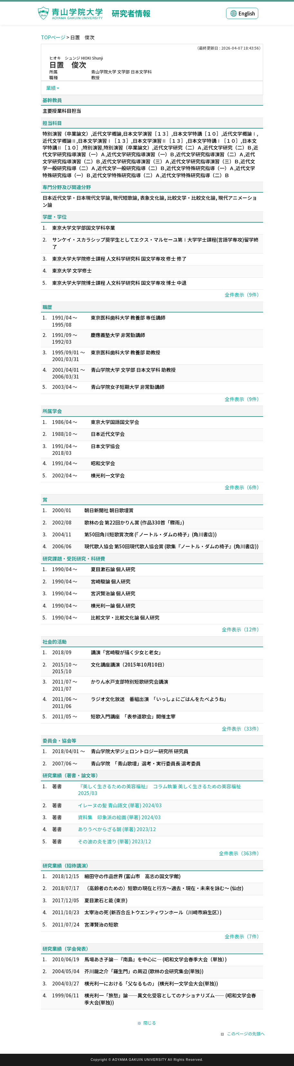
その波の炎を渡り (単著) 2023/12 (114, 841)
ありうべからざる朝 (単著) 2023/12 (117, 829)
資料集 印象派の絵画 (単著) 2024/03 (119, 817)
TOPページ (53, 37)
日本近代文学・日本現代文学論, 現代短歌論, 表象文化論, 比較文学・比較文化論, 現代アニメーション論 (150, 201)
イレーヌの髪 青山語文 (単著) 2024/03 (120, 805)
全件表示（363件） (240, 853)
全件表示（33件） (241, 728)
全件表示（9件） (243, 294)
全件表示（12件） (241, 629)
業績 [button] (51, 87)
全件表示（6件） (243, 487)
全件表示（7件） (243, 936)
